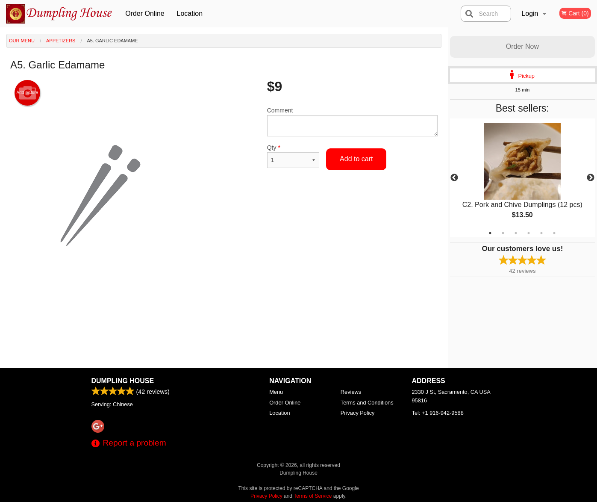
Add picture (27, 93)
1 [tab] (490, 233)
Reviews (351, 392)
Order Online (145, 13)
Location (190, 13)
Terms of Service (313, 496)
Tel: (438, 413)
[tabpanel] (522, 178)
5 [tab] (541, 233)
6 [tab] (554, 233)
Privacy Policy (358, 413)
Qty (293, 156)
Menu (276, 392)
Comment (352, 121)
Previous (454, 178)
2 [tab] (503, 233)
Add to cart (356, 158)
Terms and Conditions (367, 402)
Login (529, 13)
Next (590, 178)
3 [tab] (516, 233)
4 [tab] (528, 233)
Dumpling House (122, 380)
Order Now (522, 46)
